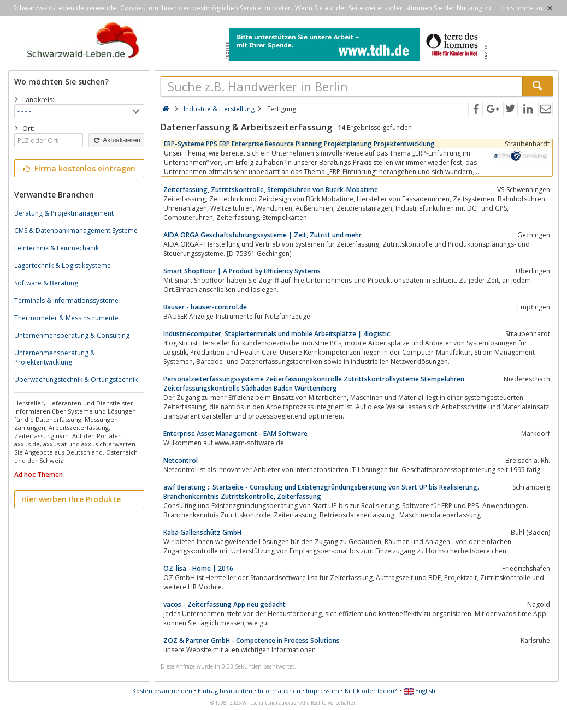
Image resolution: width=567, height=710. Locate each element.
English (419, 691)
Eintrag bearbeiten (225, 691)
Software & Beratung (46, 283)
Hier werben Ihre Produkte (71, 499)
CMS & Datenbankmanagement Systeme (76, 230)
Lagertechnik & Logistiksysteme (62, 265)
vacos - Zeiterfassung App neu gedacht (224, 604)
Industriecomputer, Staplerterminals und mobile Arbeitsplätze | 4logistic (276, 333)
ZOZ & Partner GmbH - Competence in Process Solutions (251, 640)
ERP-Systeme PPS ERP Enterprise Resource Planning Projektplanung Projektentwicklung (299, 143)
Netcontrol (180, 460)
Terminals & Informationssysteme (66, 300)
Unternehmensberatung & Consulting (71, 335)
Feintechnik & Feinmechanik (56, 248)
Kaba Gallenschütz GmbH (202, 532)
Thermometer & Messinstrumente (66, 318)
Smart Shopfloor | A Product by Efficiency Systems (242, 271)
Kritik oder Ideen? (371, 691)
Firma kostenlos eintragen (78, 168)
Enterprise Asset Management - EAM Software (235, 433)
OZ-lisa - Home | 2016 (198, 568)
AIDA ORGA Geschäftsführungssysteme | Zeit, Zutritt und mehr (262, 235)
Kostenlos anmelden (162, 691)
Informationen (279, 691)
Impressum (322, 691)
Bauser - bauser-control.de (205, 307)
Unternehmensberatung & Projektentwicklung (54, 357)
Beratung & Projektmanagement (64, 213)
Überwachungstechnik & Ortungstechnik (76, 379)
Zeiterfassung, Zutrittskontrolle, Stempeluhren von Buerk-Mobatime (270, 189)
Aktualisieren (116, 140)
